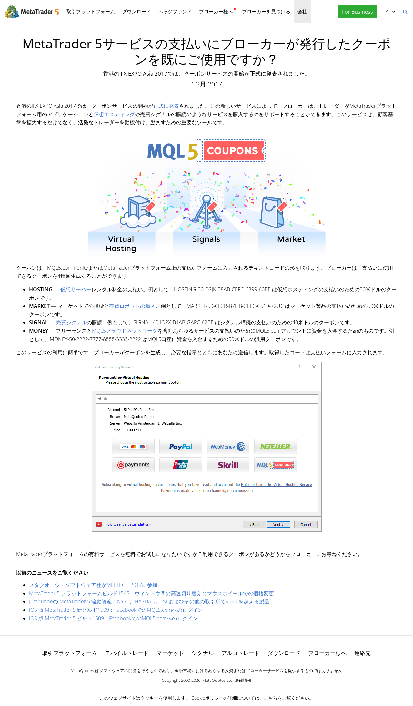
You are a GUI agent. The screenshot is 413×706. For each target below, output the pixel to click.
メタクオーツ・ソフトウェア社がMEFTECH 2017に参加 (93, 585)
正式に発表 (166, 105)
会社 (302, 11)
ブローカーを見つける (266, 11)
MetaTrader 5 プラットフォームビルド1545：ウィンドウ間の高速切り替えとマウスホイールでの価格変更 (151, 593)
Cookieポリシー (207, 698)
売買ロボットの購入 (132, 305)
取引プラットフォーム (90, 11)
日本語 (386, 11)
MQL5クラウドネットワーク (124, 330)
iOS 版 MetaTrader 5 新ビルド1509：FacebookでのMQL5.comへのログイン (116, 609)
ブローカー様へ (216, 11)
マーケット (170, 653)
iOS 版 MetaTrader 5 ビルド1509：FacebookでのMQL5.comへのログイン (113, 618)
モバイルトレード (127, 653)
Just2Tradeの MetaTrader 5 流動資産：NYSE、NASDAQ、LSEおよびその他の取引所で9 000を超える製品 (149, 601)
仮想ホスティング (114, 114)
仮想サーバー (75, 289)
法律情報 (243, 680)
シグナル (203, 653)
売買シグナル (71, 322)
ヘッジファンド (175, 11)
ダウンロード (136, 11)
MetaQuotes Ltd (217, 680)
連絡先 (362, 653)
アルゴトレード (240, 653)
